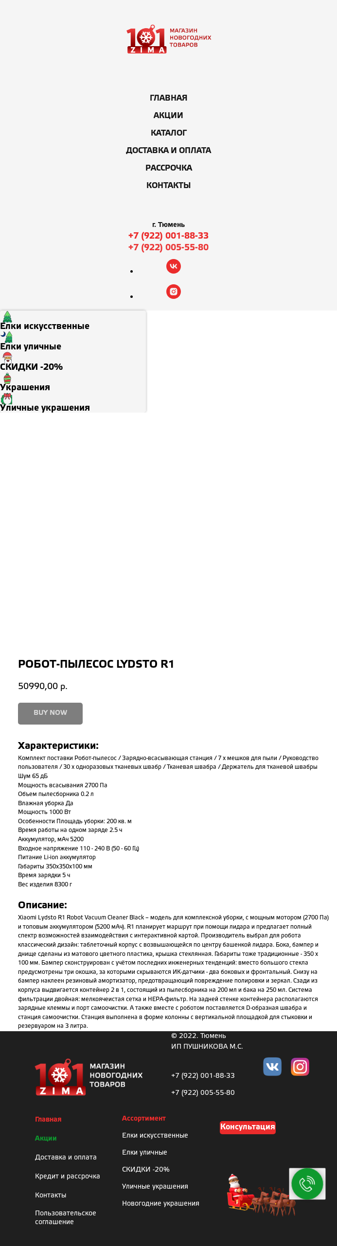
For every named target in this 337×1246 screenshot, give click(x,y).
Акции (168, 116)
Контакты (168, 186)
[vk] (173, 271)
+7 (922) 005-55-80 (168, 248)
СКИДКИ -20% (146, 1170)
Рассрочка (168, 168)
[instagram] (173, 296)
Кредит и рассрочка (67, 1177)
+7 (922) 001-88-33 (168, 236)
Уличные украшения (155, 1187)
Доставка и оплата (168, 151)
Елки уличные (144, 1153)
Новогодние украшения (160, 1204)
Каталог (169, 133)
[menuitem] (73, 321)
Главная (169, 98)
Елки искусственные (155, 1136)
